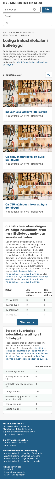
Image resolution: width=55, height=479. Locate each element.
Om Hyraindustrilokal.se (14, 442)
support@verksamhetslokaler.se (19, 431)
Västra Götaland (10, 35)
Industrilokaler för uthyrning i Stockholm (22, 453)
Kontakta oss (9, 445)
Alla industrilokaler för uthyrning (17, 32)
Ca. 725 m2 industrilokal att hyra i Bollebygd (26, 206)
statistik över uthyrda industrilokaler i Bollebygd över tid (24, 280)
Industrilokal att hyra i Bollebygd (26, 111)
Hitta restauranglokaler (14, 472)
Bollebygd (25, 35)
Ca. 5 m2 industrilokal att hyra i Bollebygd (25, 158)
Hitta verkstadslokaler (13, 474)
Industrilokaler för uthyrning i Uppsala (21, 461)
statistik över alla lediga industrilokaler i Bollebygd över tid (22, 272)
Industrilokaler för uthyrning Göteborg (21, 456)
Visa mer (25, 322)
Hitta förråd (8, 469)
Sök (47, 9)
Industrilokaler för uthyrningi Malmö (20, 458)
